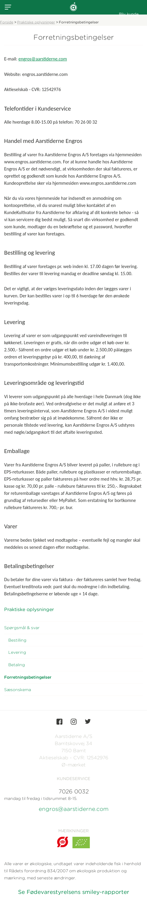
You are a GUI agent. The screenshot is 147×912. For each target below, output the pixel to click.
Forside (6, 22)
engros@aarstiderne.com (42, 59)
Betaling (16, 664)
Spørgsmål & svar (22, 627)
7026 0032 (74, 791)
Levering (17, 652)
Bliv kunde (129, 14)
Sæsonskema (17, 689)
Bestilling (17, 640)
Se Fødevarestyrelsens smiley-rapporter (73, 892)
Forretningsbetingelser (27, 677)
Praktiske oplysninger (36, 22)
